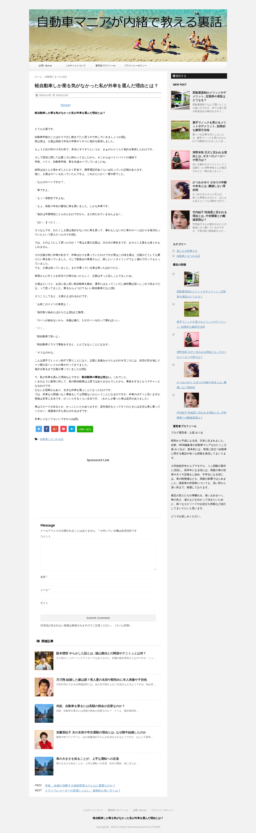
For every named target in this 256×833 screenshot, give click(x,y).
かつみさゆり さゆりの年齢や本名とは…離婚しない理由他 (210, 186)
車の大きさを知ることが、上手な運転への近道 (87, 759)
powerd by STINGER (149, 827)
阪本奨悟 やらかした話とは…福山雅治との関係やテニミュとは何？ (101, 653)
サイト (44, 603)
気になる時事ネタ (187, 251)
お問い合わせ (45, 65)
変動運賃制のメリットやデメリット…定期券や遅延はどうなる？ (209, 96)
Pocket (66, 105)
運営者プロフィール (105, 65)
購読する (179, 76)
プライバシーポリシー (135, 65)
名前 (43, 577)
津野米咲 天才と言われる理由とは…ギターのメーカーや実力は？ (210, 156)
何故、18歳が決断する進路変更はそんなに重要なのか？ (80, 785)
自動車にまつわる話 (51, 439)
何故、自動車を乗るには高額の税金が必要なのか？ (90, 706)
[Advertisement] (98, 488)
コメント (45, 536)
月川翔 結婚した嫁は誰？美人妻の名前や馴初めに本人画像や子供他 (101, 679)
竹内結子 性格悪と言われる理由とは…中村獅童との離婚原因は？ (210, 215)
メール (45, 590)
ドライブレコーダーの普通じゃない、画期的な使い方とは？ (83, 790)
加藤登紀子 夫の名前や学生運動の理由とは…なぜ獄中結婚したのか (101, 732)
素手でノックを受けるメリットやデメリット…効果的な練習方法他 (209, 126)
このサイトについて (75, 65)
